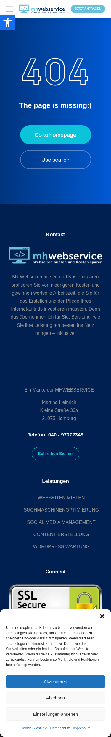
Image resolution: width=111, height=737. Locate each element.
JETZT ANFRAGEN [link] (88, 8)
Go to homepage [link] (55, 134)
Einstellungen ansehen (55, 714)
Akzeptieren (55, 681)
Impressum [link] (81, 728)
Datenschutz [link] (60, 728)
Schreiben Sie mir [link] (55, 453)
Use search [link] (55, 159)
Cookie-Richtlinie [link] (33, 728)
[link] (7, 22)
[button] (102, 616)
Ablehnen (55, 697)
